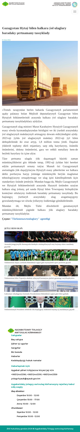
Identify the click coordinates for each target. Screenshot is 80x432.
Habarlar (15, 356)
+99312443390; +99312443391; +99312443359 (34, 374)
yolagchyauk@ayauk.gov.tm (25, 378)
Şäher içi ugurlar (19, 343)
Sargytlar (16, 348)
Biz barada (16, 352)
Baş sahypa (17, 339)
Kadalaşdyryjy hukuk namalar (26, 360)
